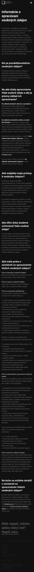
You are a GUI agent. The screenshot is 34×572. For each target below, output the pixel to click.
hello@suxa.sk (7, 154)
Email (4, 546)
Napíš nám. (10, 533)
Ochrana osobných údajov (10, 556)
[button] (31, 3)
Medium (5, 553)
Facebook (5, 548)
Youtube (5, 551)
